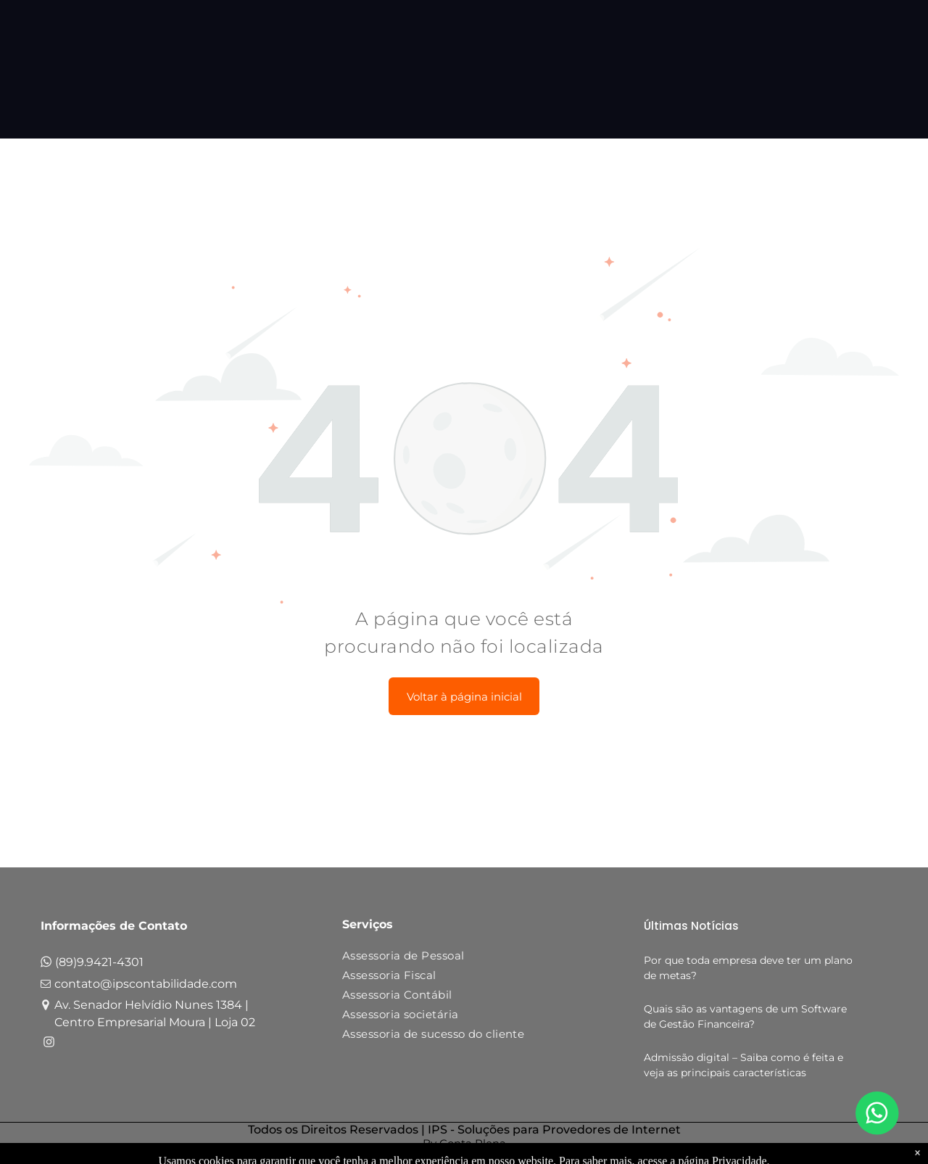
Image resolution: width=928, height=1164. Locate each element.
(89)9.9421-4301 (99, 962)
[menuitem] (458, 958)
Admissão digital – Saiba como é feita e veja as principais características (743, 1065)
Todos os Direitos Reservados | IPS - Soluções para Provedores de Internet (464, 1129)
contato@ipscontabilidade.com (145, 984)
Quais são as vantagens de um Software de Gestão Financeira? (745, 1016)
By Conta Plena (464, 1143)
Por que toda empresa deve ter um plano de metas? (748, 968)
